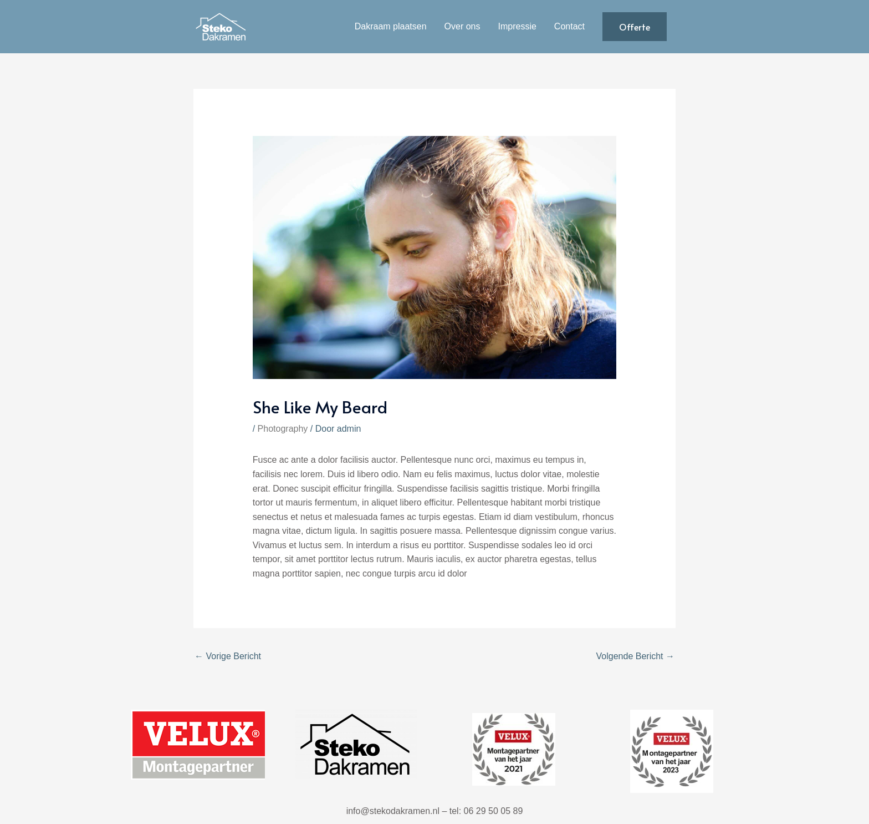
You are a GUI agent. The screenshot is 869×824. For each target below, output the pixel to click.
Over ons (462, 26)
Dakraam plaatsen (391, 26)
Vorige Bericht (228, 656)
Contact (569, 26)
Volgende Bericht (635, 656)
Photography (283, 428)
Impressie (517, 26)
